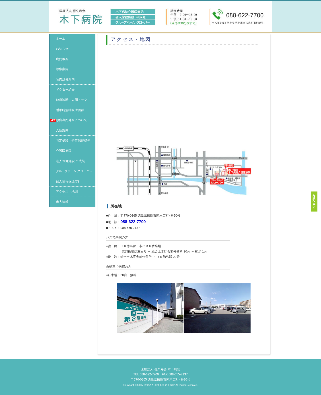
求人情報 (62, 202)
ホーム (60, 38)
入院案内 (62, 130)
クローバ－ (74, 171)
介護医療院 (64, 151)
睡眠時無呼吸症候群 (70, 110)
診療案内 (62, 69)
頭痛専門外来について (71, 120)
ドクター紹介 (65, 89)
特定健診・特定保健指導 (73, 140)
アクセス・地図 (67, 191)
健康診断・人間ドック (71, 100)
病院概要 (62, 59)
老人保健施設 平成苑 (70, 161)
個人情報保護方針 (68, 181)
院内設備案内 (65, 79)
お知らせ (62, 49)
